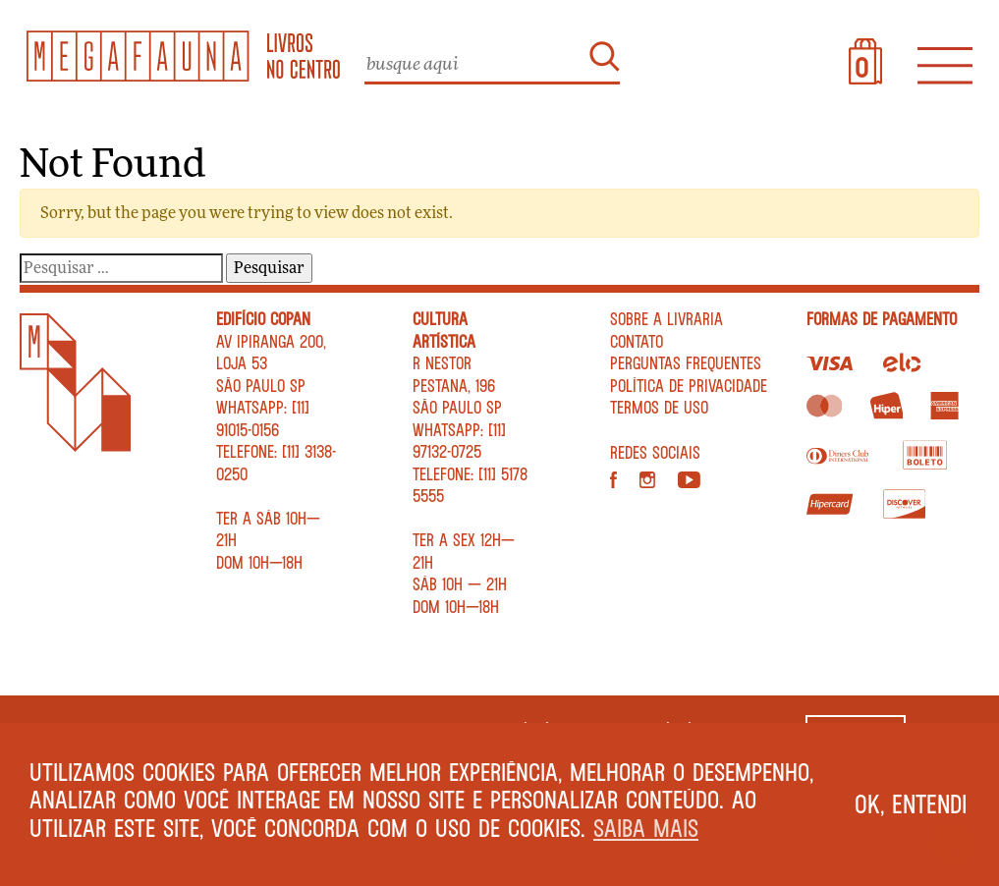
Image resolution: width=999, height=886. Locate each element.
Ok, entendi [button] (911, 803)
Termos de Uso (659, 406)
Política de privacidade (688, 385)
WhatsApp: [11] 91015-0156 (262, 418)
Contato (636, 341)
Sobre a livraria (666, 318)
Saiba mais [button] (645, 827)
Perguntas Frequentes (685, 362)
